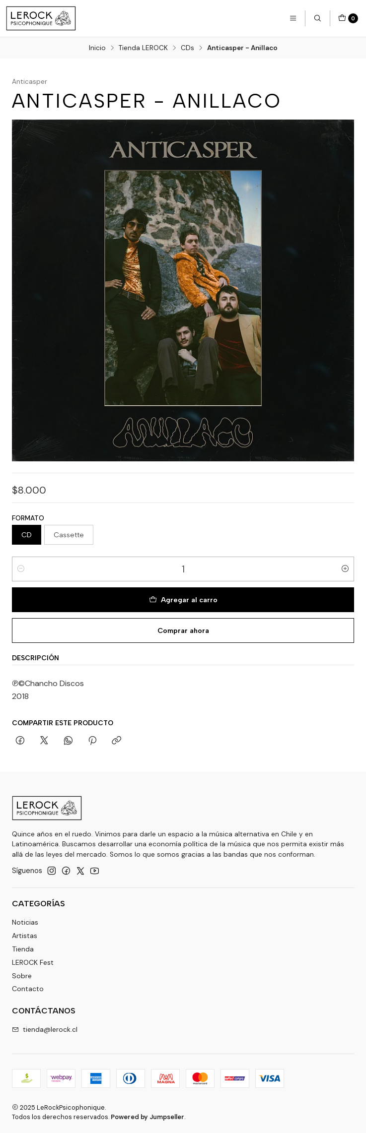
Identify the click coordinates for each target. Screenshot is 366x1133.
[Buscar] (317, 18)
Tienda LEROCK (143, 48)
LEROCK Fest (33, 962)
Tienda (23, 948)
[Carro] (348, 18)
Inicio (97, 48)
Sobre (22, 975)
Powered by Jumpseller (147, 1117)
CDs (187, 48)
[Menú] (293, 18)
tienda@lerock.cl (44, 1029)
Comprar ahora (183, 630)
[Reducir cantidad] (20, 569)
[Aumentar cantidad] (345, 569)
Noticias (25, 922)
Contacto (28, 988)
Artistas (24, 935)
